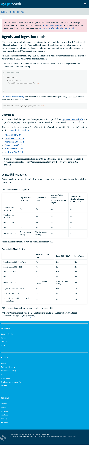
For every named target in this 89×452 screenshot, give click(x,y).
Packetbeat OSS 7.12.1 (14, 142)
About (3, 363)
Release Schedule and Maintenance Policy (57, 28)
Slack (3, 345)
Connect (4, 403)
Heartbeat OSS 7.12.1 (14, 145)
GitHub (36, 317)
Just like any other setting (13, 96)
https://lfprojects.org (69, 436)
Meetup (4, 418)
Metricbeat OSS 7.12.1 (14, 138)
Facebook (4, 422)
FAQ (2, 374)
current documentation (52, 25)
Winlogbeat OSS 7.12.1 (14, 148)
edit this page (27, 317)
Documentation (12, 12)
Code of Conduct (7, 334)
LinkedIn (4, 411)
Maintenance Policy (8, 371)
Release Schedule (8, 367)
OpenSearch (11, 4)
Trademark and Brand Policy (12, 382)
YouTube (4, 415)
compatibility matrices (19, 130)
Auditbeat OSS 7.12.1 (14, 152)
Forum (3, 338)
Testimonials (6, 378)
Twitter (4, 407)
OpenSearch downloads (72, 119)
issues (19, 317)
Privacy (4, 386)
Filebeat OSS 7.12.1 (13, 135)
